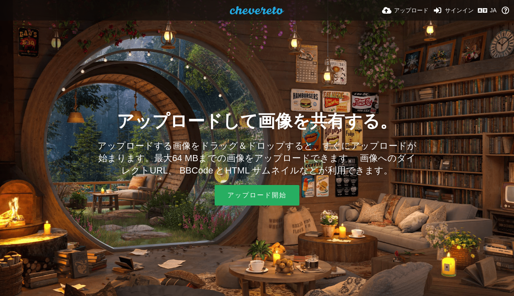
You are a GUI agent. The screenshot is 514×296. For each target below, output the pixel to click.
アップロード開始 (257, 195)
